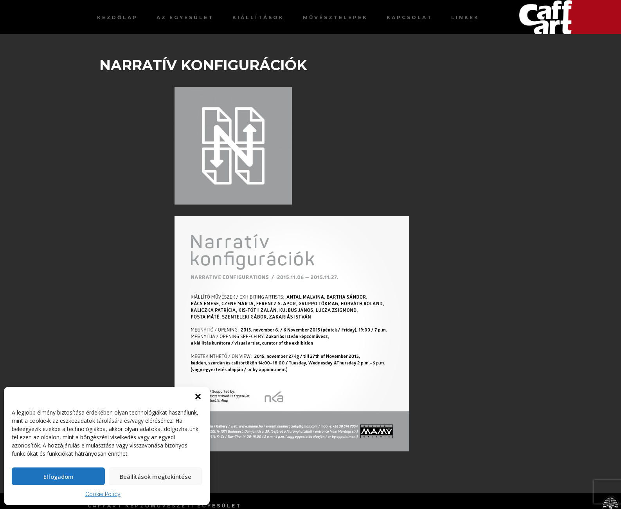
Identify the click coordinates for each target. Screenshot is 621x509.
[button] (198, 396)
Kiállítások (258, 17)
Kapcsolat (409, 17)
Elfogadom (58, 476)
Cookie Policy (103, 494)
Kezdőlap (117, 17)
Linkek (465, 17)
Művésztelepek (335, 17)
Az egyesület (185, 17)
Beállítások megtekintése (155, 476)
